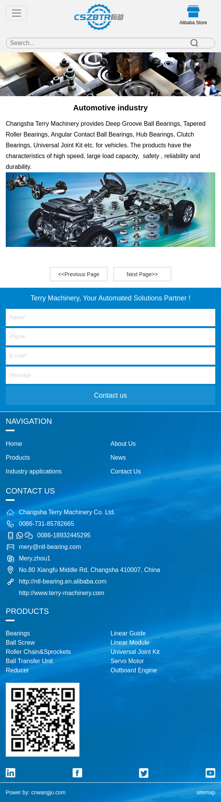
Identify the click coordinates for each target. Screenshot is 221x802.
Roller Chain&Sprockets (38, 652)
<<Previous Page (78, 274)
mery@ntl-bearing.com (50, 547)
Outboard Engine (133, 670)
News (118, 457)
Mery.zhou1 (34, 558)
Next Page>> (142, 274)
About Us (123, 443)
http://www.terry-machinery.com (61, 593)
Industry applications (34, 471)
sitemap (205, 792)
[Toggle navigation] (16, 13)
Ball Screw (20, 642)
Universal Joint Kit (135, 652)
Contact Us (125, 471)
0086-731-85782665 (46, 523)
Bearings (18, 633)
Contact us (110, 395)
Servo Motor (127, 661)
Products (18, 457)
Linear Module (129, 642)
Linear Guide (128, 633)
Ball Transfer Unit (29, 661)
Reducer (17, 670)
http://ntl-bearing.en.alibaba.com (63, 581)
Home (14, 443)
